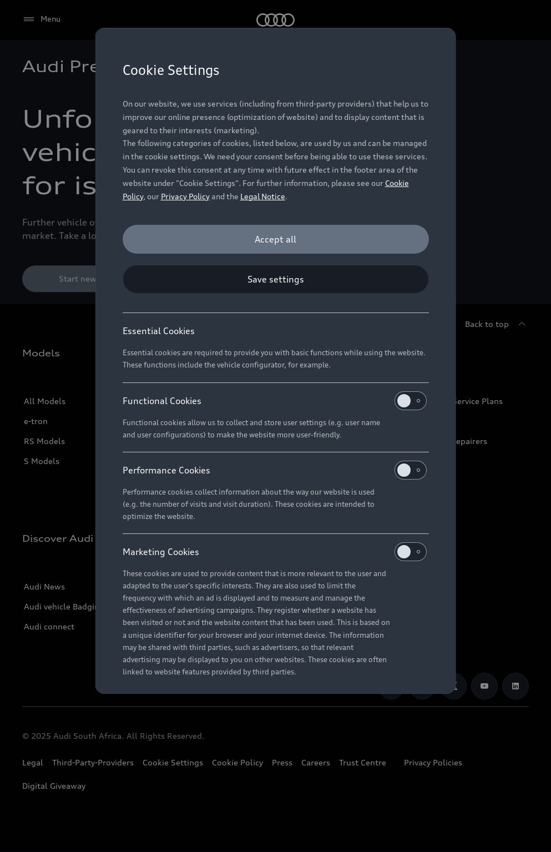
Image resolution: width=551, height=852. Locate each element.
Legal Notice (262, 196)
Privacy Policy (185, 196)
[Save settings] (276, 279)
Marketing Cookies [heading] (275, 551)
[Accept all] (276, 239)
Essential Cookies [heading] (159, 330)
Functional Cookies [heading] (275, 400)
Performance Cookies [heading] (275, 470)
